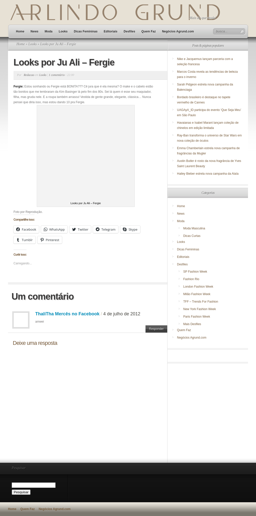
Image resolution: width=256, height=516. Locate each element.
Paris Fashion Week (196, 316)
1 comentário (57, 75)
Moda (48, 31)
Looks (63, 31)
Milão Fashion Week (196, 294)
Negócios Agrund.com (178, 31)
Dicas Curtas (191, 236)
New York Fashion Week (199, 309)
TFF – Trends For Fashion (200, 301)
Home (20, 31)
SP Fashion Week (195, 271)
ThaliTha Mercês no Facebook (67, 313)
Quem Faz (149, 31)
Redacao (29, 75)
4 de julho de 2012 (121, 313)
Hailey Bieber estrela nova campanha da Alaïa (207, 173)
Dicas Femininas (86, 31)
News (34, 31)
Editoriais (111, 31)
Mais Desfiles (192, 324)
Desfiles (129, 31)
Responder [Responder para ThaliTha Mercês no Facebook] (156, 329)
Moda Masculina (194, 228)
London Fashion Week (198, 286)
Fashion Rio (191, 279)
